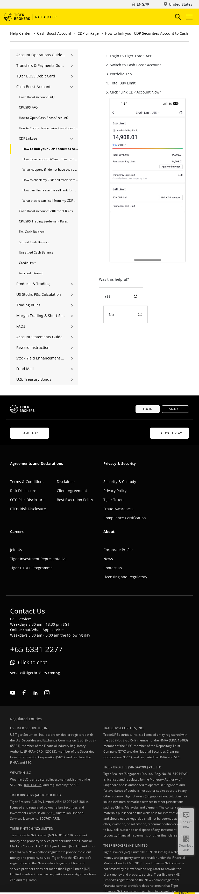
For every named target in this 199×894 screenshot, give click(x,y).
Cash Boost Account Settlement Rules (46, 211)
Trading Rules (28, 304)
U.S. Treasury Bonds (33, 379)
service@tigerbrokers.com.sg (35, 672)
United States (180, 4)
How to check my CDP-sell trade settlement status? (50, 180)
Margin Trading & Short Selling (40, 315)
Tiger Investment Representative (38, 558)
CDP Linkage (88, 33)
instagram (46, 692)
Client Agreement (72, 490)
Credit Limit (27, 263)
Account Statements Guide (39, 336)
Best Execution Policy (75, 499)
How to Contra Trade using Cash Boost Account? (48, 128)
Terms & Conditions (27, 481)
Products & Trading (33, 283)
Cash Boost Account (54, 33)
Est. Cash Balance (32, 231)
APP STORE (29, 433)
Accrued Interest (31, 273)
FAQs (20, 326)
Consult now (186, 824)
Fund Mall (25, 368)
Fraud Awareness (118, 508)
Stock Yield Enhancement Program (40, 358)
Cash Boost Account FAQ (36, 97)
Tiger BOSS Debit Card (35, 76)
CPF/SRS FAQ (28, 107)
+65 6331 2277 (36, 649)
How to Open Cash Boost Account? (43, 118)
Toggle (189, 17)
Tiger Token (113, 499)
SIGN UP (175, 409)
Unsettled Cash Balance (36, 252)
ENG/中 (143, 4)
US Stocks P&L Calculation (38, 294)
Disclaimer (66, 481)
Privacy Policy (114, 490)
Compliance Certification (124, 517)
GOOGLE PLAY (169, 433)
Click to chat (32, 662)
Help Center (20, 33)
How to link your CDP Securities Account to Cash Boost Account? (50, 149)
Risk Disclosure (23, 490)
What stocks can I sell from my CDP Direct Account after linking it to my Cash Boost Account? (50, 200)
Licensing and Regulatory (125, 576)
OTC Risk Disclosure (27, 499)
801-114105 (32, 785)
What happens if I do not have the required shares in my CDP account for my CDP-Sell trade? (50, 169)
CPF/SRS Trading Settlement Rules (43, 221)
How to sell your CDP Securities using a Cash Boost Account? (50, 159)
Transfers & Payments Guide (40, 65)
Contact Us (112, 567)
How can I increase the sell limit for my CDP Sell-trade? (50, 190)
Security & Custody (119, 481)
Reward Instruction (32, 347)
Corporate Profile (118, 549)
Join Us (16, 549)
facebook (24, 692)
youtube (12, 692)
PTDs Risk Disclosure (28, 508)
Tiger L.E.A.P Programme (31, 567)
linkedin (35, 692)
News (108, 558)
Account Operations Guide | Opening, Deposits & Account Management (40, 54)
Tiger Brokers (33, 17)
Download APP (186, 847)
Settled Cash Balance (34, 242)
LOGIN (147, 409)
